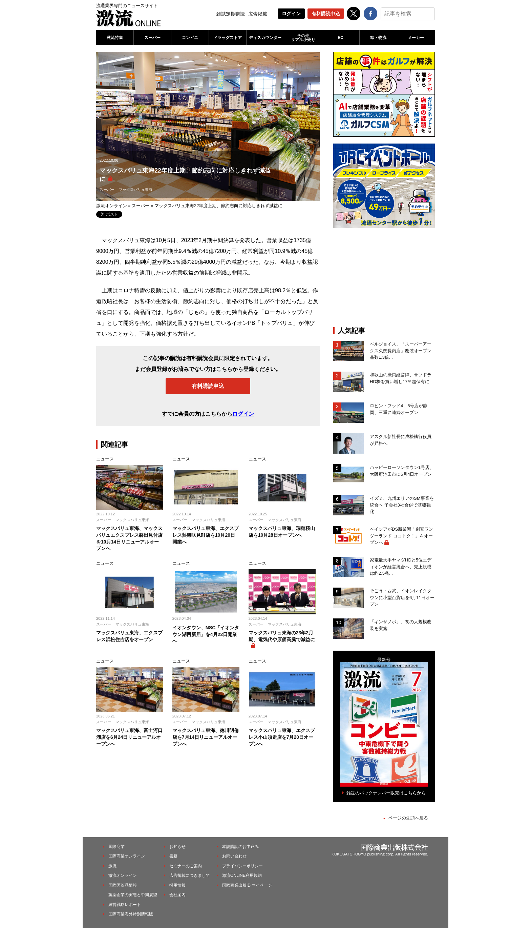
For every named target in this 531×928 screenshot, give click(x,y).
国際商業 (116, 847)
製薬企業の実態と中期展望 (132, 895)
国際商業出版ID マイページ (247, 885)
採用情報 (177, 885)
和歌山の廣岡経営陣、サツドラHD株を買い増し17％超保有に (400, 378)
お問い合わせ (234, 856)
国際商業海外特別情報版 (130, 914)
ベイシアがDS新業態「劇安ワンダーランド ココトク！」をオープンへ (401, 536)
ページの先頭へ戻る (408, 818)
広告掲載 (257, 14)
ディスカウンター (265, 37)
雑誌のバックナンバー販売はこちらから (386, 793)
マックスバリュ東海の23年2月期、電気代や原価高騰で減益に (282, 636)
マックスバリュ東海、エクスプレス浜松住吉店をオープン (129, 636)
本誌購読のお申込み (240, 847)
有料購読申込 (326, 13)
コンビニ (190, 37)
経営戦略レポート (124, 905)
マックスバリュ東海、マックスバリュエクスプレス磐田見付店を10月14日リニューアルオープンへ (129, 538)
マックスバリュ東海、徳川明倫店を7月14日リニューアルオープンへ (205, 737)
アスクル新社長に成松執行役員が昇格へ (400, 440)
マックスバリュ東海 (135, 189)
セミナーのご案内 (185, 866)
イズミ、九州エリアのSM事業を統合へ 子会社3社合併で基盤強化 (402, 505)
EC (340, 37)
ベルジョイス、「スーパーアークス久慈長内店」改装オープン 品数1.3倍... (402, 350)
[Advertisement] (384, 277)
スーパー (152, 37)
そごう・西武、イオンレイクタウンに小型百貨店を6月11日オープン (402, 597)
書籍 (173, 856)
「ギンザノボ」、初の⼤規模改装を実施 (400, 625)
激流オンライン (111, 205)
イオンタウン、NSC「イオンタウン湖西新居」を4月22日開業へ (205, 634)
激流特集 (115, 37)
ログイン (291, 13)
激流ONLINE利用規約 (242, 875)
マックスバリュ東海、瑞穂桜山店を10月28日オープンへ (282, 532)
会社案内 (177, 895)
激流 (112, 866)
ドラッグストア (227, 37)
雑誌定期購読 (230, 14)
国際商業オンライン (126, 856)
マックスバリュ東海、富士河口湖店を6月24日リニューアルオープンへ (129, 737)
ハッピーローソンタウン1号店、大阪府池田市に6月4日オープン (402, 471)
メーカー (416, 37)
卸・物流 (378, 37)
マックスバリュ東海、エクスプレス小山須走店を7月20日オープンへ (282, 737)
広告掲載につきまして (189, 875)
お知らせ (177, 847)
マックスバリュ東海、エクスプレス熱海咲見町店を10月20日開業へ (205, 535)
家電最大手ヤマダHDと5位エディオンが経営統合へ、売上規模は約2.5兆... (400, 566)
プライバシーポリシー (242, 866)
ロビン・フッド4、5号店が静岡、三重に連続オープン (398, 409)
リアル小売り (302, 37)
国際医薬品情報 (122, 885)
